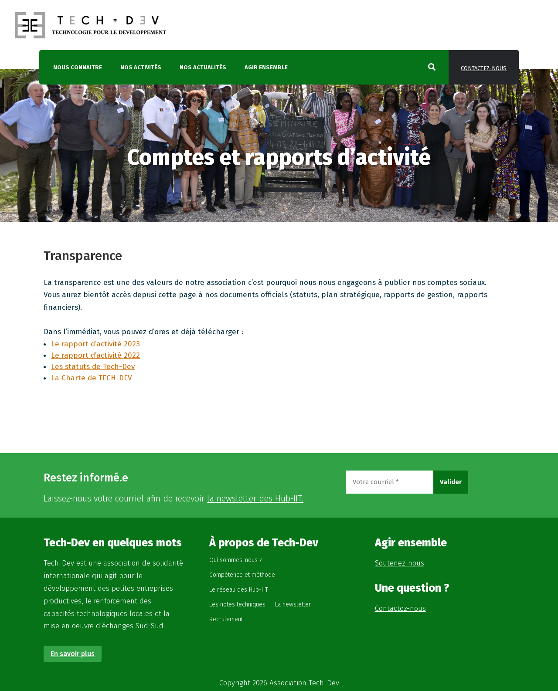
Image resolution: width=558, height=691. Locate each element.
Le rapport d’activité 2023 (95, 344)
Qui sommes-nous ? (235, 560)
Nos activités (140, 67)
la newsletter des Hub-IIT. (255, 498)
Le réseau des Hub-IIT (238, 589)
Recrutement (226, 619)
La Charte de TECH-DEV (91, 378)
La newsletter (293, 604)
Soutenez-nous (399, 563)
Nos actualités (203, 67)
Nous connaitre (77, 67)
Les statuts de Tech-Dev (93, 366)
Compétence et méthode (242, 575)
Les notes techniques (237, 604)
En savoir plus (73, 654)
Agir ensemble (266, 67)
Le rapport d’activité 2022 (95, 355)
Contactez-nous (484, 68)
